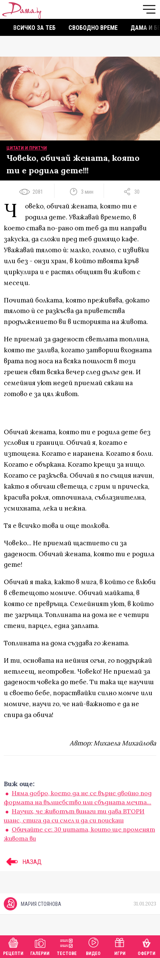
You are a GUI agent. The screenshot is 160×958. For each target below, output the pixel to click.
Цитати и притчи (26, 148)
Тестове (67, 945)
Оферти (146, 945)
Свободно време (93, 27)
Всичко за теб (34, 27)
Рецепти (13, 945)
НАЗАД (23, 861)
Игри (120, 945)
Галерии (40, 945)
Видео (93, 945)
